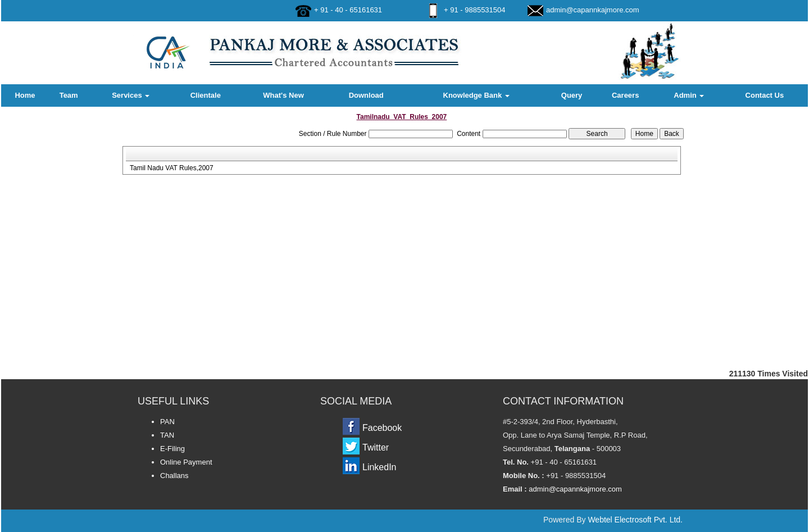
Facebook (382, 428)
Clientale (205, 95)
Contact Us (765, 95)
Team (69, 95)
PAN (167, 421)
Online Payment (186, 462)
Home (25, 95)
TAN (167, 435)
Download (366, 95)
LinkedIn (379, 467)
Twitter (375, 447)
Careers (625, 95)
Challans (174, 475)
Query (572, 95)
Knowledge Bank (476, 95)
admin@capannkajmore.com (592, 10)
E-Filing (172, 448)
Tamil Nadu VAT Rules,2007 (171, 168)
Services (130, 95)
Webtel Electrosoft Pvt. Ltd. (635, 519)
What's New (283, 95)
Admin (689, 95)
